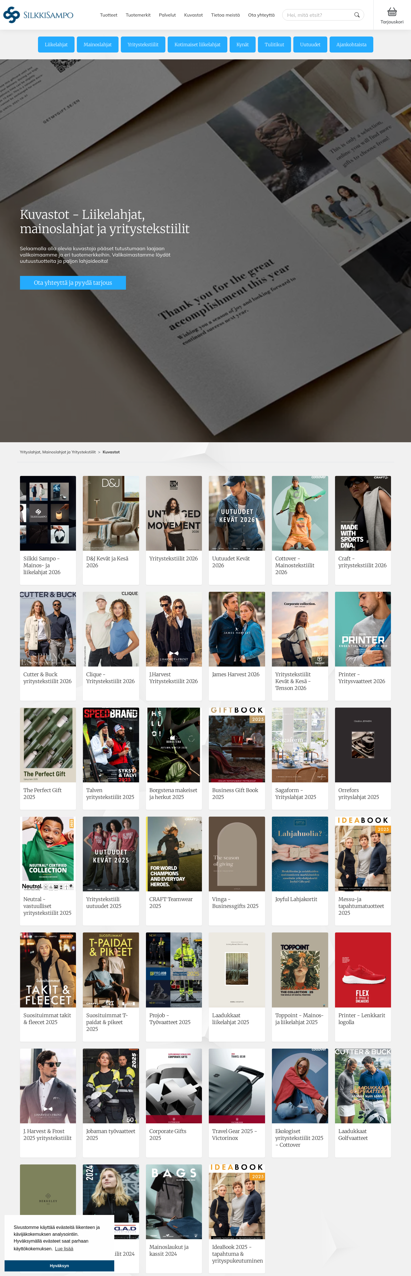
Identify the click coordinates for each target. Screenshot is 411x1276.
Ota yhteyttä (261, 15)
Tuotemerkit (138, 15)
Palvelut (167, 15)
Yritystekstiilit (143, 44)
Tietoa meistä (225, 15)
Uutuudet (310, 44)
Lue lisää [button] (64, 1248)
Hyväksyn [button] (59, 1265)
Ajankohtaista (351, 44)
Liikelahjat (56, 44)
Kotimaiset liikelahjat (197, 44)
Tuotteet (108, 15)
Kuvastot (193, 15)
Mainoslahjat (98, 44)
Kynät (242, 44)
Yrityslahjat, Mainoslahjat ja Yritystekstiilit (58, 452)
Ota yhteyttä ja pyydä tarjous (73, 282)
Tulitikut (274, 44)
